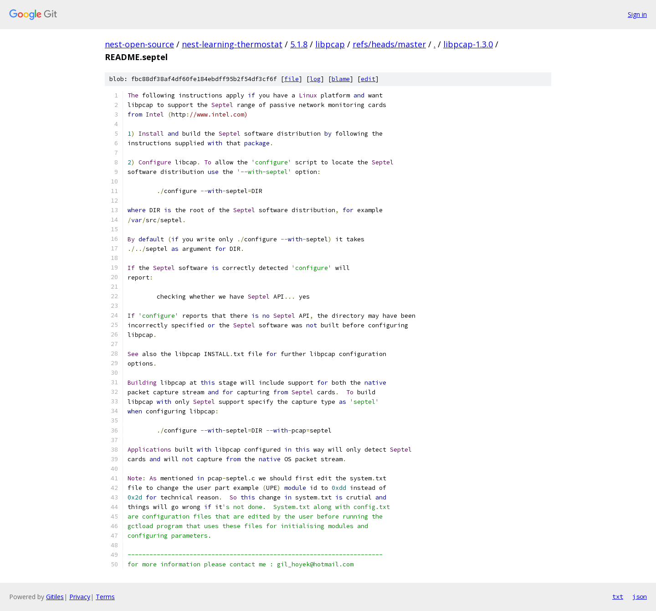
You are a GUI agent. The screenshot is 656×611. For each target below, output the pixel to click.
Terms (105, 596)
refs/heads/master (389, 44)
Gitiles (55, 596)
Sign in (637, 14)
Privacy (79, 596)
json (639, 596)
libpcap (330, 44)
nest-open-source (139, 44)
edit (368, 79)
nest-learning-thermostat (232, 44)
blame (341, 79)
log (315, 79)
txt (617, 596)
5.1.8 (299, 44)
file (291, 79)
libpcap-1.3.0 (468, 44)
